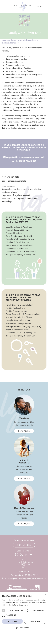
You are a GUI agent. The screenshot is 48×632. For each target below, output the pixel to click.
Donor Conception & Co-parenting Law (23, 314)
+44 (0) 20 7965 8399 (24, 161)
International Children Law (17, 248)
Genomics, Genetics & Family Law (20, 251)
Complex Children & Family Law (20, 239)
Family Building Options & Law (19, 304)
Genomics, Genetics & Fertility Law (21, 332)
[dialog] (24, 612)
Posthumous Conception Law (18, 323)
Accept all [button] (12, 621)
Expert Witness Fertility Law (17, 329)
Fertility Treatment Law (15, 307)
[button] (24, 627)
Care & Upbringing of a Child (19, 236)
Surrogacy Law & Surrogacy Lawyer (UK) (23, 326)
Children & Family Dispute (17, 242)
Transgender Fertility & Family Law (20, 254)
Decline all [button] (35, 621)
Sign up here (24, 544)
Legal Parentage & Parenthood (19, 226)
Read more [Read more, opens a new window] (23, 605)
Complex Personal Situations (18, 320)
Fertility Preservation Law (16, 311)
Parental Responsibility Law (17, 230)
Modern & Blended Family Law (19, 245)
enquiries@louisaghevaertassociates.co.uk (24, 157)
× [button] (45, 595)
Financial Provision (14, 233)
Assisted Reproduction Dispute (19, 317)
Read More (24, 431)
